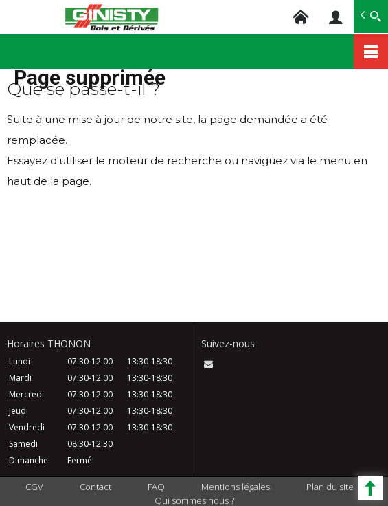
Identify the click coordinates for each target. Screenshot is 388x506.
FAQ (156, 487)
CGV (34, 487)
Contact (95, 487)
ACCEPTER (271, 455)
